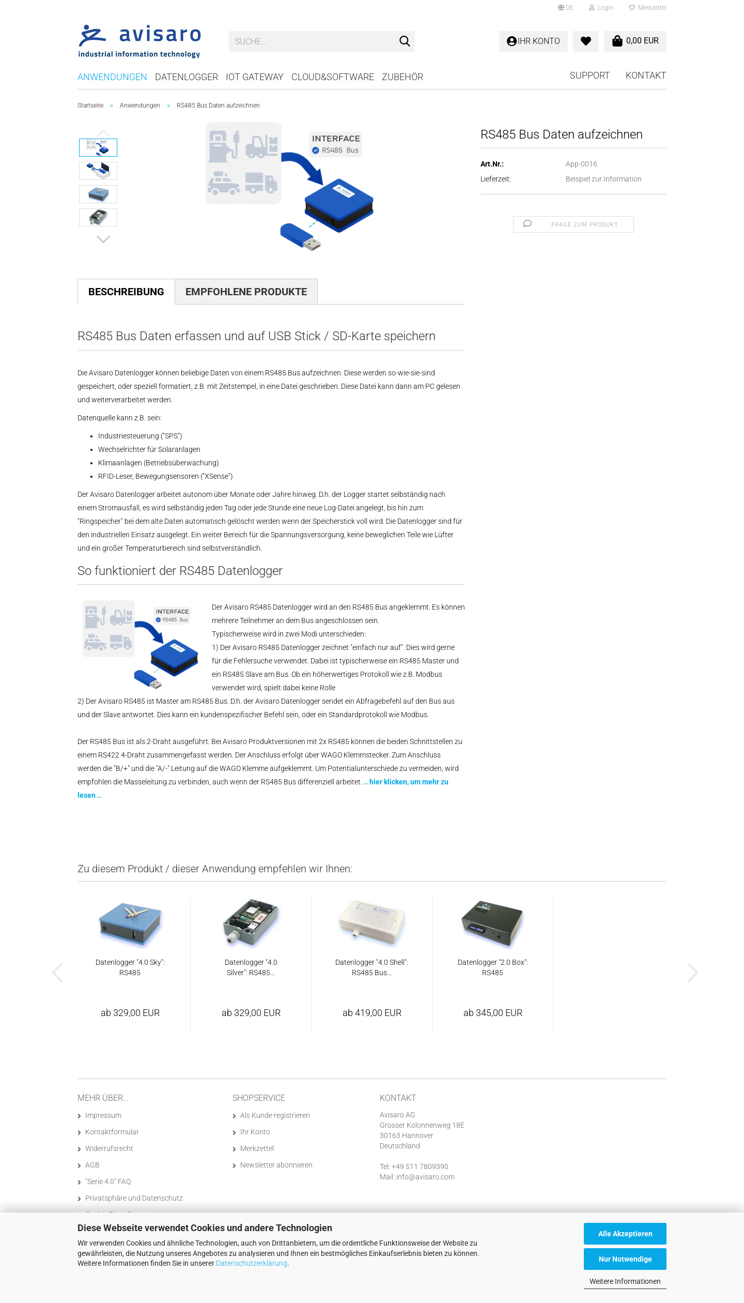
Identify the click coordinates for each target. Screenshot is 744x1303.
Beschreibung (126, 291)
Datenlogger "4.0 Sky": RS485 (130, 967)
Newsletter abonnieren (276, 1165)
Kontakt (646, 75)
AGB (92, 1165)
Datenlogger (186, 76)
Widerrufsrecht (109, 1148)
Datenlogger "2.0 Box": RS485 (493, 967)
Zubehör (402, 76)
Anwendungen (112, 76)
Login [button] (601, 7)
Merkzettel (648, 7)
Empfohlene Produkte (246, 291)
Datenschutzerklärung (251, 1263)
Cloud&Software (332, 76)
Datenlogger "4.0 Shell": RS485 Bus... (371, 967)
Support (590, 75)
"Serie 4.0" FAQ (108, 1181)
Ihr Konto (255, 1132)
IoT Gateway (255, 76)
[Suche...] (405, 42)
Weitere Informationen (625, 1281)
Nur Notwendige (625, 1259)
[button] (565, 8)
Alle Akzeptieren (625, 1234)
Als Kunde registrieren (275, 1115)
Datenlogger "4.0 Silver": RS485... (251, 967)
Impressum (103, 1115)
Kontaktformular (112, 1132)
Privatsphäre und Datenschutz (134, 1198)
